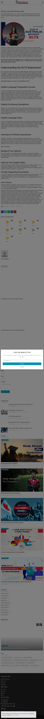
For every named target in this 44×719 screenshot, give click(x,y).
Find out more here (14, 715)
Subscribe (22, 363)
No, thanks (22, 366)
